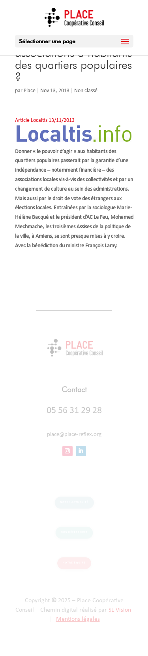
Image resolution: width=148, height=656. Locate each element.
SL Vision (120, 610)
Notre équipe (74, 563)
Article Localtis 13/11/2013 (45, 120)
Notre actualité (74, 502)
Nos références (74, 532)
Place (30, 91)
